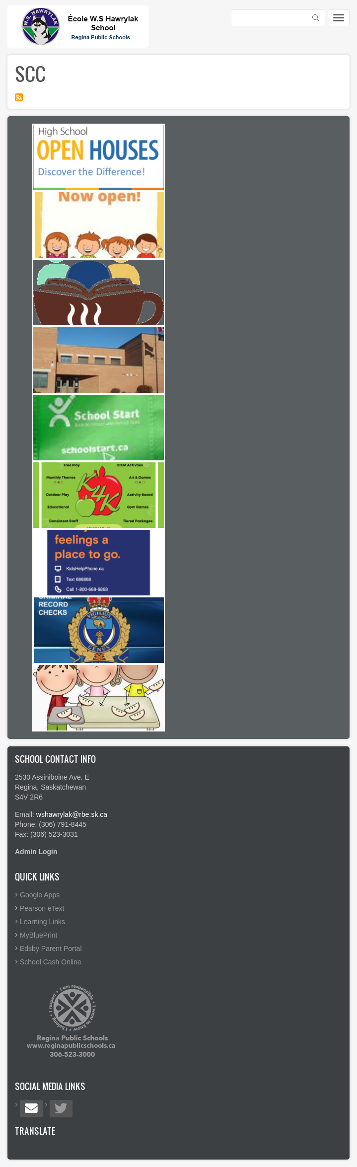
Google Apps (40, 895)
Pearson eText (42, 908)
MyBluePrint (38, 935)
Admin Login (36, 852)
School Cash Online (50, 962)
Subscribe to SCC (19, 97)
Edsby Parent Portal (51, 948)
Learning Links (42, 922)
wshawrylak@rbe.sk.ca (71, 814)
